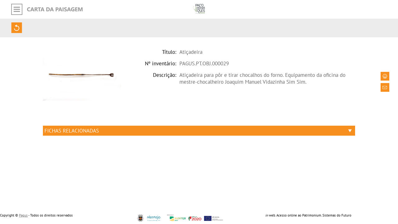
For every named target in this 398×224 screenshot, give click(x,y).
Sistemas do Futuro (336, 215)
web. (270, 215)
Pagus (23, 215)
